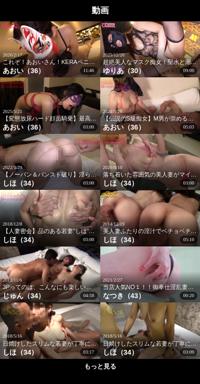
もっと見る (100, 366)
